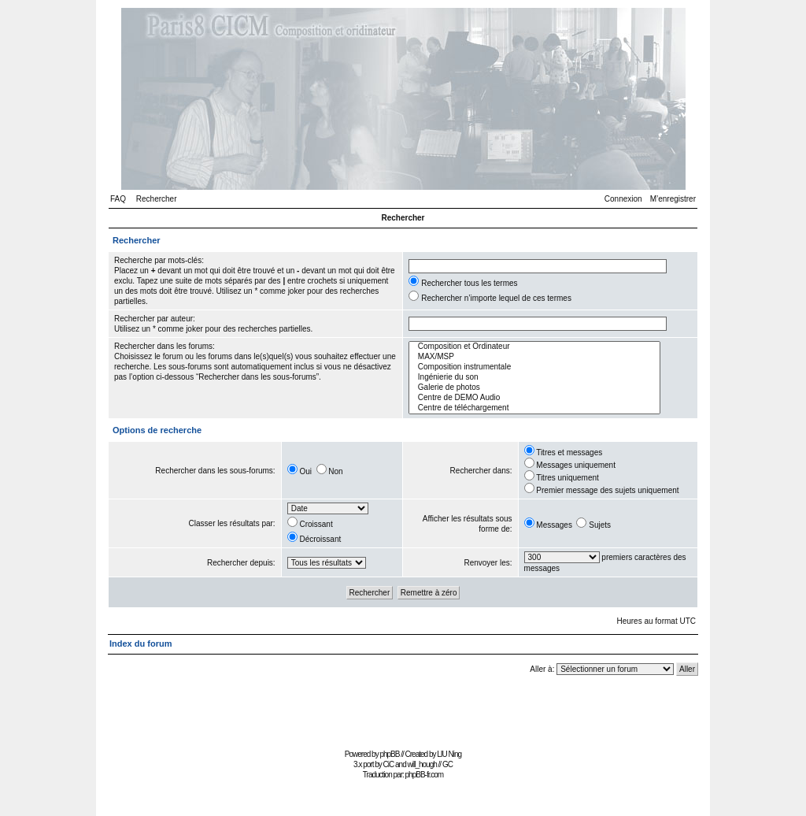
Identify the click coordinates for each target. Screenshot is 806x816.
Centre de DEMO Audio (534, 398)
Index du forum (140, 643)
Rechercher (156, 199)
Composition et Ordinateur (534, 347)
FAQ (118, 199)
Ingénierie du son (534, 378)
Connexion (623, 199)
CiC (388, 764)
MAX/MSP (534, 357)
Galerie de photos (534, 388)
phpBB (389, 754)
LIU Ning (449, 754)
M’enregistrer (673, 199)
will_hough (422, 764)
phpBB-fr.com (424, 774)
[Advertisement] (403, 709)
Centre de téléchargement (534, 408)
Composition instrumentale (534, 367)
